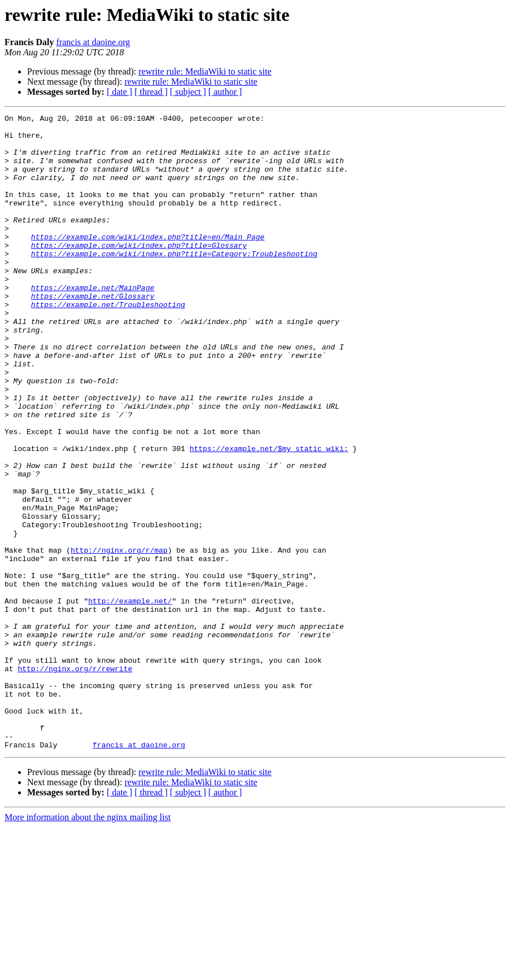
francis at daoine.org (93, 42)
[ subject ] (188, 92)
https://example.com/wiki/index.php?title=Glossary (139, 272)
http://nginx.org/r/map (119, 638)
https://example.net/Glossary (92, 333)
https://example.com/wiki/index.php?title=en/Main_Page (147, 262)
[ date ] (119, 92)
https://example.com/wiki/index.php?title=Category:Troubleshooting (174, 282)
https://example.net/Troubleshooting (108, 343)
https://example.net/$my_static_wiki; (269, 516)
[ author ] (225, 92)
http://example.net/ (130, 699)
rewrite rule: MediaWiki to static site (204, 71)
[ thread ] (151, 92)
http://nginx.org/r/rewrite (75, 780)
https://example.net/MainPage (92, 323)
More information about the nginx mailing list (88, 944)
